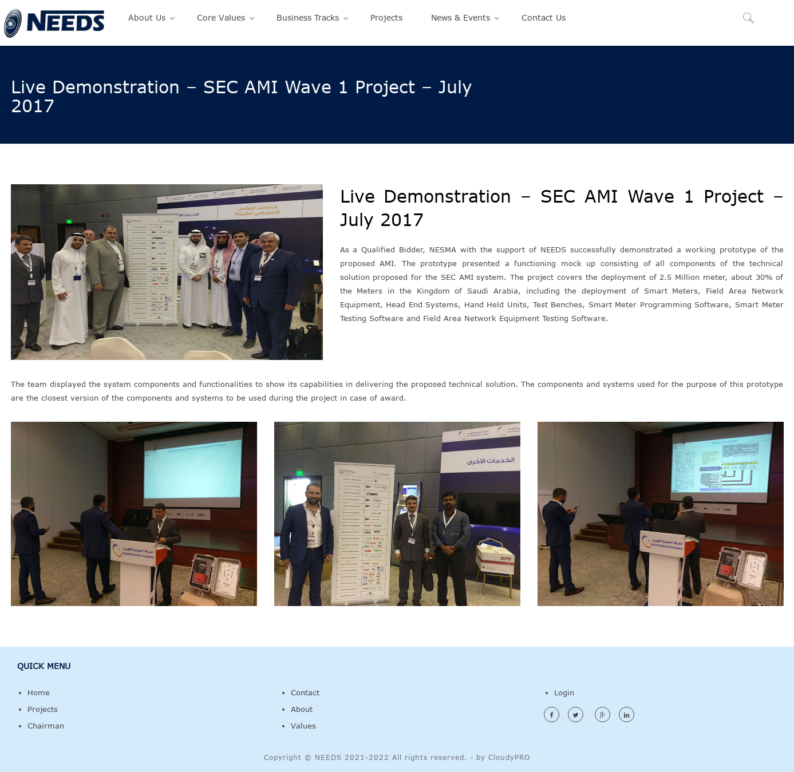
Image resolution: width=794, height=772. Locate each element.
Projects (386, 17)
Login (564, 692)
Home (38, 692)
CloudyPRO (509, 757)
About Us (146, 17)
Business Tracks (307, 17)
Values (303, 725)
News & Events (460, 17)
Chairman (45, 725)
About (302, 709)
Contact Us (544, 17)
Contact (305, 692)
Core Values (221, 17)
